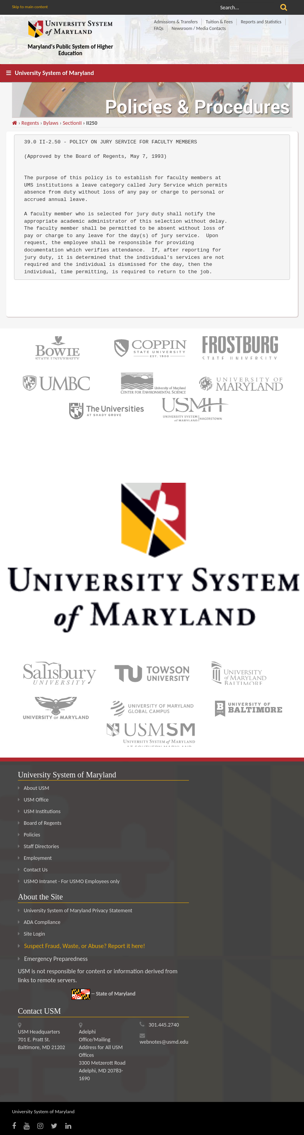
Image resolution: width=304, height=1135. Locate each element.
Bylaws (50, 123)
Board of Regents (39, 823)
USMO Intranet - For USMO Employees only (69, 881)
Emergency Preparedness (56, 958)
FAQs (158, 28)
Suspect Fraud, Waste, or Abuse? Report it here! (84, 946)
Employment (35, 858)
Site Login (34, 934)
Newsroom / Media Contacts (198, 28)
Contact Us (33, 869)
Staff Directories (38, 846)
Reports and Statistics (261, 21)
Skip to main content (30, 6)
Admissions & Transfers (175, 21)
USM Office (33, 799)
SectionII (72, 123)
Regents (30, 123)
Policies (29, 834)
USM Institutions (39, 811)
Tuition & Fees (219, 21)
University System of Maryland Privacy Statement (78, 910)
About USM (33, 788)
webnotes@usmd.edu (164, 1042)
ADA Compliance (42, 922)
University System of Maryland (54, 73)
